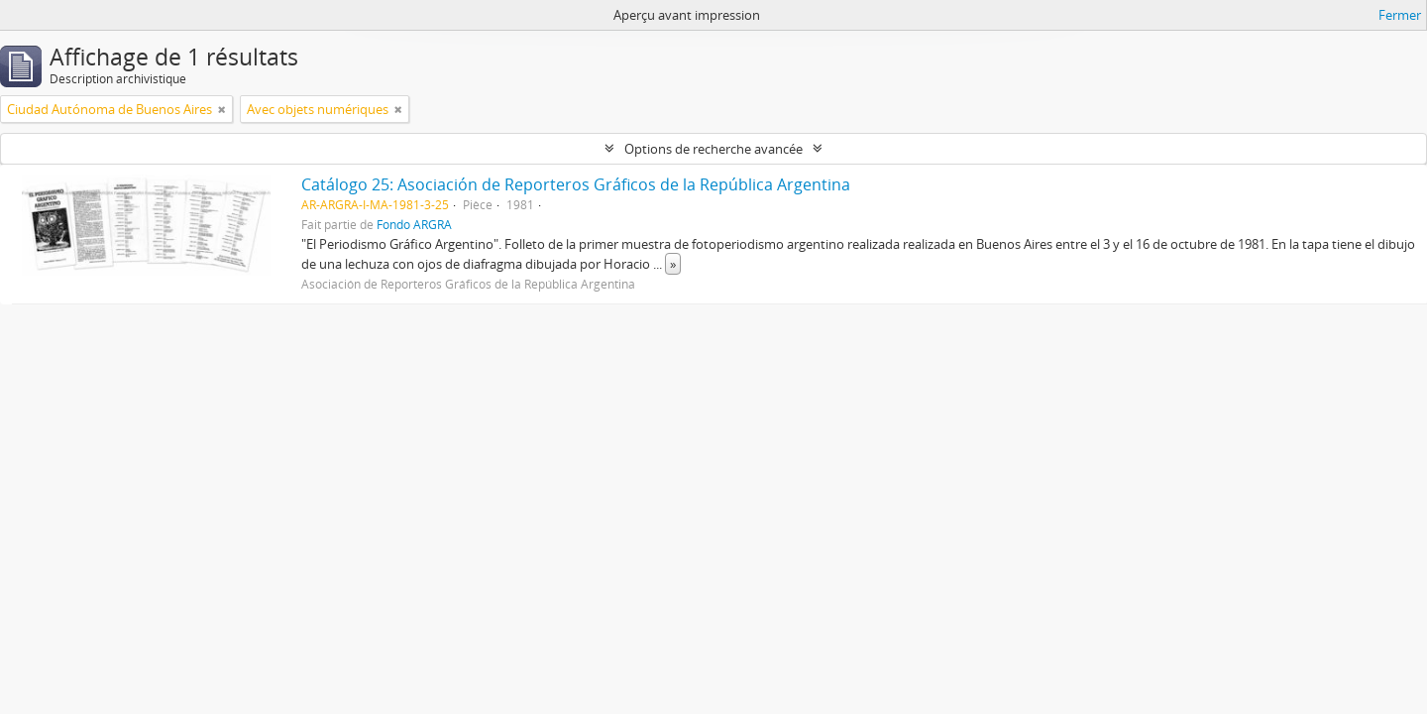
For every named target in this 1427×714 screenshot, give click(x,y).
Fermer (1399, 15)
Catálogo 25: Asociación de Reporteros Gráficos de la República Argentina (575, 184)
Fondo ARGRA (414, 224)
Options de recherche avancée (713, 149)
